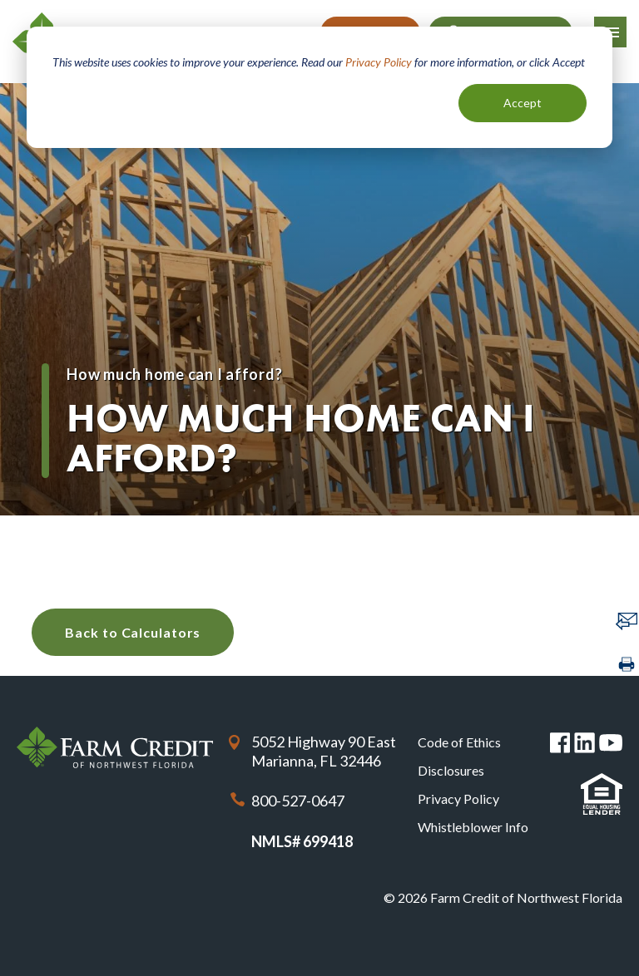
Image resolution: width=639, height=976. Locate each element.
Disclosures (451, 770)
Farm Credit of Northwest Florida (115, 747)
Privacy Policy (378, 62)
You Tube (610, 743)
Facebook (560, 742)
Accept (522, 103)
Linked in (584, 742)
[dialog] (319, 87)
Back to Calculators (133, 632)
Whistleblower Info (473, 827)
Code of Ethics (459, 742)
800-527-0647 (297, 800)
